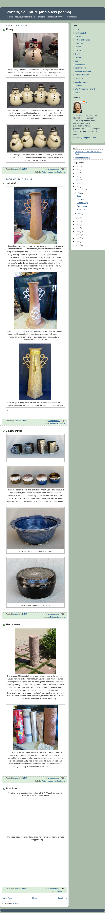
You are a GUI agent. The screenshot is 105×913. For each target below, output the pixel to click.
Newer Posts (7, 898)
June (80, 214)
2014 (78, 187)
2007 (78, 238)
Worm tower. (13, 624)
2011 (78, 225)
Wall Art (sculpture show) (85, 89)
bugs (77, 29)
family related (80, 33)
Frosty (9, 29)
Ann (87, 102)
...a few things (14, 430)
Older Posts (62, 898)
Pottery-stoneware (49, 172)
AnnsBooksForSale (82, 158)
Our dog (78, 54)
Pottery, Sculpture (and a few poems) (38, 12)
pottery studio (80, 68)
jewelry (78, 47)
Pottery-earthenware (83, 71)
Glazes (78, 36)
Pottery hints (80, 65)
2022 (78, 166)
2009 (78, 232)
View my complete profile (85, 138)
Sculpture (61, 172)
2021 (78, 170)
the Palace (79, 85)
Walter (77, 93)
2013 (78, 218)
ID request (79, 43)
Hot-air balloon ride (82, 40)
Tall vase (11, 183)
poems (77, 61)
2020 (78, 173)
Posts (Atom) (18, 903)
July (79, 193)
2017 (78, 177)
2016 (78, 180)
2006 (78, 242)
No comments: (54, 169)
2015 (78, 183)
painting (78, 57)
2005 (78, 245)
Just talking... (80, 50)
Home (34, 898)
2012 (78, 221)
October (81, 190)
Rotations (11, 788)
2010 (78, 228)
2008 (78, 235)
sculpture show (81, 82)
